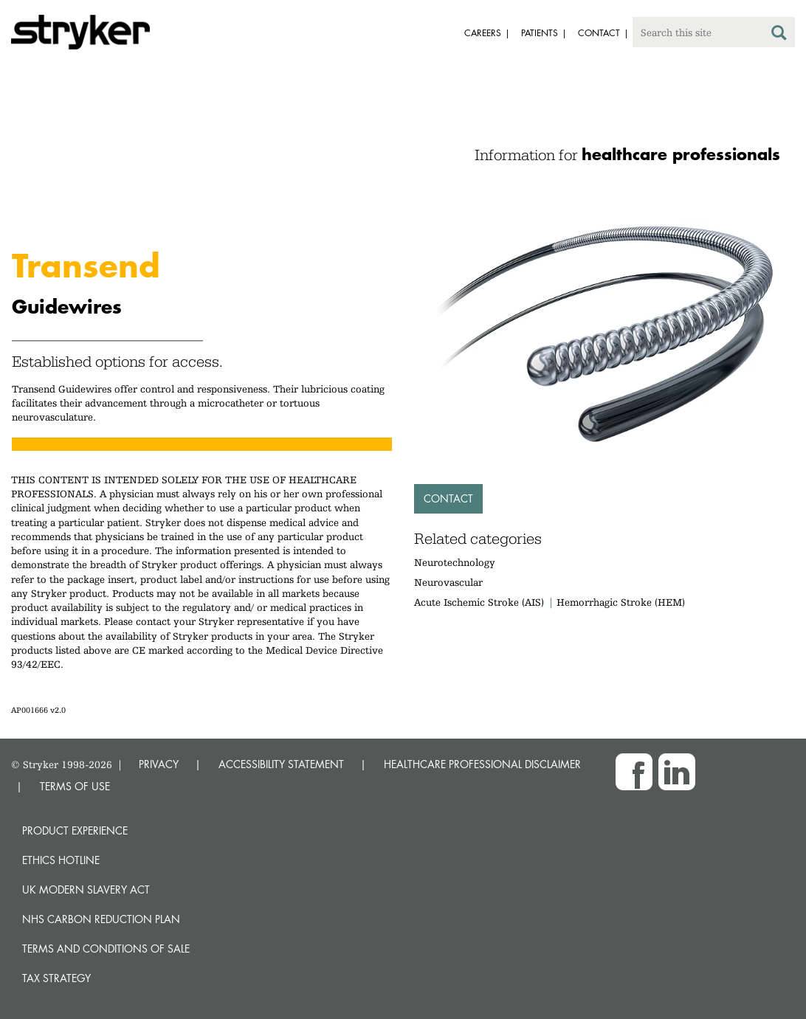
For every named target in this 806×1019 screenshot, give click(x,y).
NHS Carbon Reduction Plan (101, 919)
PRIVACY (159, 764)
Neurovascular (448, 582)
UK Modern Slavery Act (86, 889)
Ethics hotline (61, 860)
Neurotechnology (454, 562)
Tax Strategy (56, 978)
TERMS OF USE (75, 786)
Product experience (75, 830)
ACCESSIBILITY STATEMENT (281, 764)
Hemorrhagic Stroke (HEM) (621, 602)
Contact (448, 498)
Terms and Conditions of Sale (106, 949)
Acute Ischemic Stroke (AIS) (479, 602)
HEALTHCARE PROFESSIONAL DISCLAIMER (482, 764)
